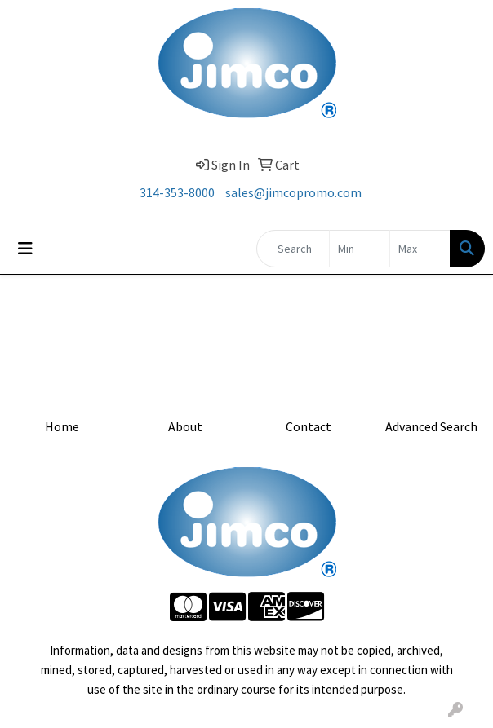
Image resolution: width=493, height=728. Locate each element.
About (185, 426)
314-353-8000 (177, 192)
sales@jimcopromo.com (293, 192)
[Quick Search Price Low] (359, 248)
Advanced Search (431, 426)
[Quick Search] (293, 248)
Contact (308, 426)
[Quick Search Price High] (420, 248)
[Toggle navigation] (25, 248)
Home (62, 426)
